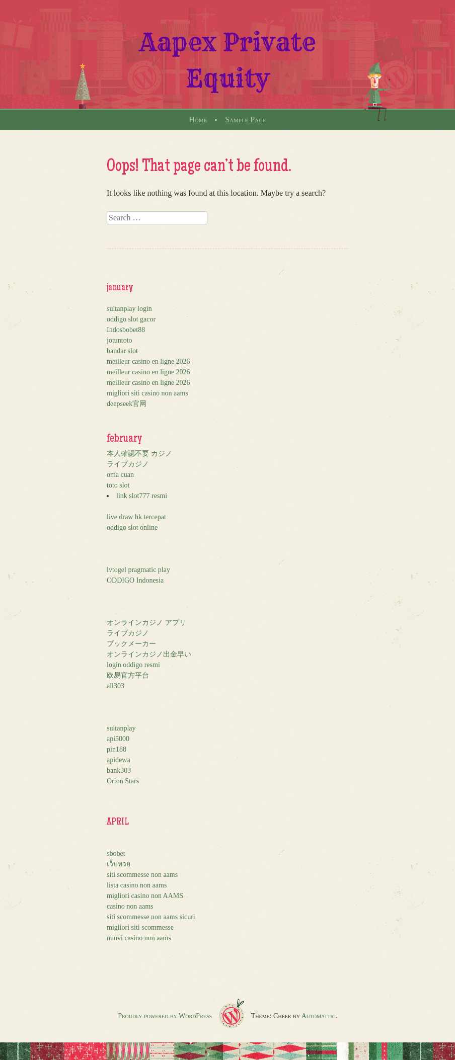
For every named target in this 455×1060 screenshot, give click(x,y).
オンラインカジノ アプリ (146, 622)
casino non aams (130, 906)
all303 (115, 686)
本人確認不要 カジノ (139, 453)
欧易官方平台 (128, 675)
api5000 (118, 739)
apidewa (118, 760)
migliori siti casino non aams (147, 393)
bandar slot (122, 351)
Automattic (318, 1016)
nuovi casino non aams (139, 938)
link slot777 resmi (141, 496)
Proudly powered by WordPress (165, 1016)
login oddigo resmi (133, 665)
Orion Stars (123, 781)
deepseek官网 (126, 403)
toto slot (118, 485)
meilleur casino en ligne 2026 (148, 361)
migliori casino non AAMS (145, 896)
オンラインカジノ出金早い (149, 654)
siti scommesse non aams (142, 874)
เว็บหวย (118, 864)
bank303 (119, 770)
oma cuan (120, 474)
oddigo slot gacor (131, 319)
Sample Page (245, 119)
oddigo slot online (132, 527)
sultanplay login (129, 308)
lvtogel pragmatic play (138, 570)
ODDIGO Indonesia (135, 580)
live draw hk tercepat (136, 517)
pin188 (116, 749)
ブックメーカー (131, 643)
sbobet (116, 853)
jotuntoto (119, 340)
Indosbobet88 (126, 330)
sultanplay (121, 728)
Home (198, 119)
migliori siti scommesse (140, 927)
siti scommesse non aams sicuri (151, 917)
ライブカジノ (128, 464)
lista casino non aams (137, 885)
